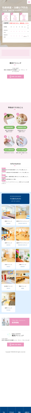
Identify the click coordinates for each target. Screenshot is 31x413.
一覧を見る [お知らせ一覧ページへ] (15, 233)
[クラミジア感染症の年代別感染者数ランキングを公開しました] (16, 203)
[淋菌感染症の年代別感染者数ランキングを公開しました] (16, 196)
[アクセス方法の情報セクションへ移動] (12, 410)
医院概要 (15, 394)
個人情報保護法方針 (15, 398)
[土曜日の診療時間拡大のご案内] (16, 216)
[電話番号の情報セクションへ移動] (4, 410)
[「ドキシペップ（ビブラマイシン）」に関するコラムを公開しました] (16, 223)
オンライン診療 (15, 69)
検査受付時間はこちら (17, 39)
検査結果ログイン (15, 58)
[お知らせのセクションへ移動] (27, 410)
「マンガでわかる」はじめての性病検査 (15, 74)
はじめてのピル (15, 79)
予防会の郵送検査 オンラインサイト (16, 63)
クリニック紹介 (15, 53)
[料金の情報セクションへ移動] (19, 410)
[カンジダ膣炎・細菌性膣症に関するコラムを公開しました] (16, 210)
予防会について (15, 396)
